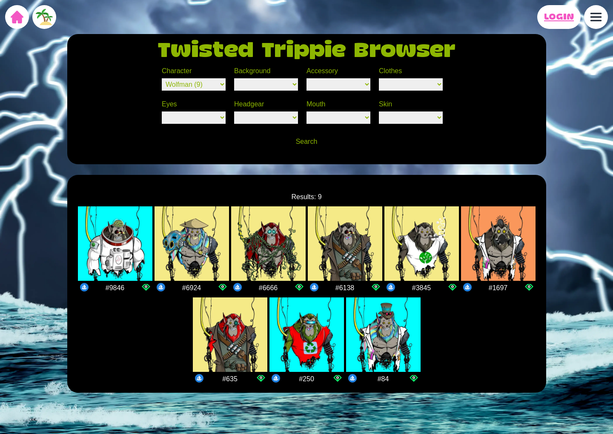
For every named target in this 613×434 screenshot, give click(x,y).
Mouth (315, 104)
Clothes (390, 70)
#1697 (498, 287)
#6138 (345, 287)
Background (252, 70)
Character (177, 70)
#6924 (191, 287)
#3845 (421, 287)
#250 (306, 379)
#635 (230, 379)
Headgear (249, 104)
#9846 (115, 287)
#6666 (268, 287)
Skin (385, 104)
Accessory (322, 70)
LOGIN (559, 17)
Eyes (169, 104)
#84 (383, 379)
